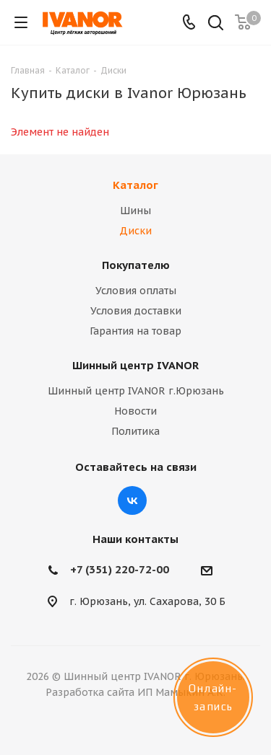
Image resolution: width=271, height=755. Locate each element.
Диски (135, 230)
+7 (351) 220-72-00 (119, 569)
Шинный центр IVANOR (135, 365)
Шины (135, 210)
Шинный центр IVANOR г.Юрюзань (136, 390)
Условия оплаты (135, 290)
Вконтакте (132, 500)
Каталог (135, 185)
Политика (135, 431)
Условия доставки (135, 310)
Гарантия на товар (135, 330)
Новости (135, 411)
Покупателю (136, 265)
